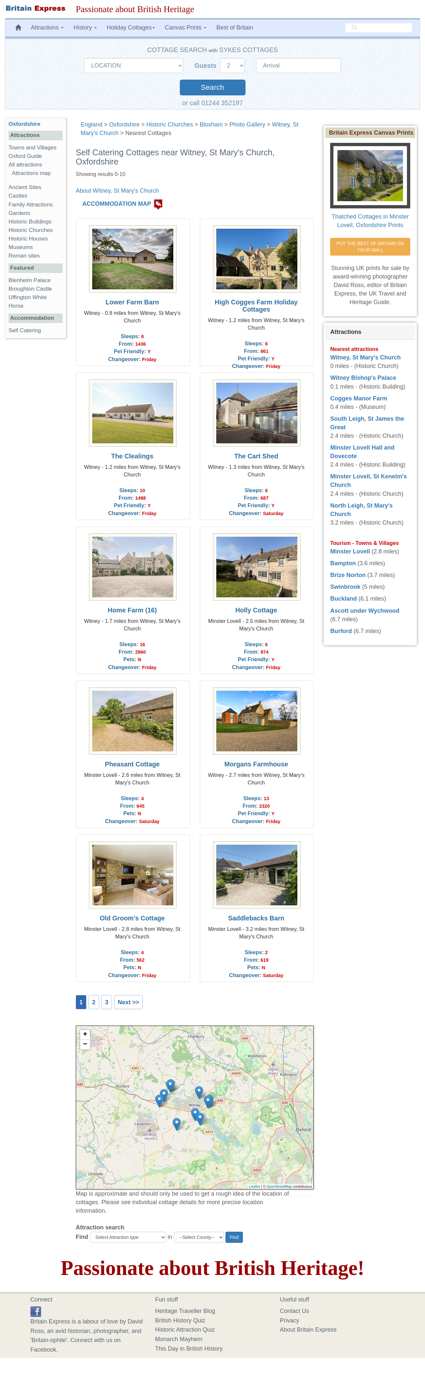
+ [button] (85, 1035)
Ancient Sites (25, 187)
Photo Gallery (247, 124)
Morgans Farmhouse (256, 764)
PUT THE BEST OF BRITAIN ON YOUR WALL (370, 247)
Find (82, 1237)
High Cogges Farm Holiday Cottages (256, 306)
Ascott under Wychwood (364, 610)
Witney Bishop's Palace (363, 378)
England (91, 124)
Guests (207, 65)
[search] (379, 28)
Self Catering (25, 330)
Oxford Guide (25, 156)
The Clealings (132, 456)
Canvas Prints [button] (185, 27)
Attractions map (31, 173)
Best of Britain (234, 27)
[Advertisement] (35, 444)
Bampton (343, 563)
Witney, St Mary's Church (365, 357)
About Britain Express (308, 1329)
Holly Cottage (256, 610)
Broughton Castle (30, 289)
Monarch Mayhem (178, 1339)
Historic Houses (28, 239)
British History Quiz (180, 1320)
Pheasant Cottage (132, 764)
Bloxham (211, 124)
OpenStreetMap (279, 1186)
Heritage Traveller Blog (185, 1311)
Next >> (128, 1002)
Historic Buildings (30, 222)
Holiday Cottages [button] (131, 27)
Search (212, 87)
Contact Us (294, 1311)
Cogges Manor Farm (358, 398)
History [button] (85, 27)
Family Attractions (31, 205)
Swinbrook (345, 587)
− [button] (85, 1045)
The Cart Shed (256, 456)
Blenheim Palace (30, 280)
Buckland (343, 598)
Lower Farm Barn (132, 302)
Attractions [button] (47, 27)
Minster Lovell (350, 551)
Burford (341, 631)
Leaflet (254, 1186)
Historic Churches (169, 124)
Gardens (19, 213)
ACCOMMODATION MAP (116, 204)
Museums (21, 247)
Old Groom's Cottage (132, 918)
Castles (18, 196)
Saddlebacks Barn (256, 918)
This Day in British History (189, 1348)
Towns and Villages (32, 147)
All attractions (25, 165)
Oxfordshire (124, 124)
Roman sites (24, 256)
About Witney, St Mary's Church (117, 190)
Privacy (289, 1320)
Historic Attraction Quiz (185, 1329)
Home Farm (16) (132, 610)
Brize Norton (348, 575)
